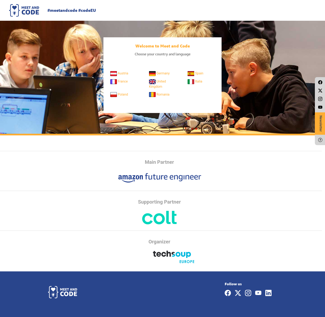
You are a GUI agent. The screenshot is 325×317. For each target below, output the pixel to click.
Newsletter (321, 123)
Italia (195, 81)
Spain (195, 73)
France (119, 81)
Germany (159, 73)
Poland (119, 94)
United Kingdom (157, 84)
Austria (119, 73)
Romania (159, 94)
